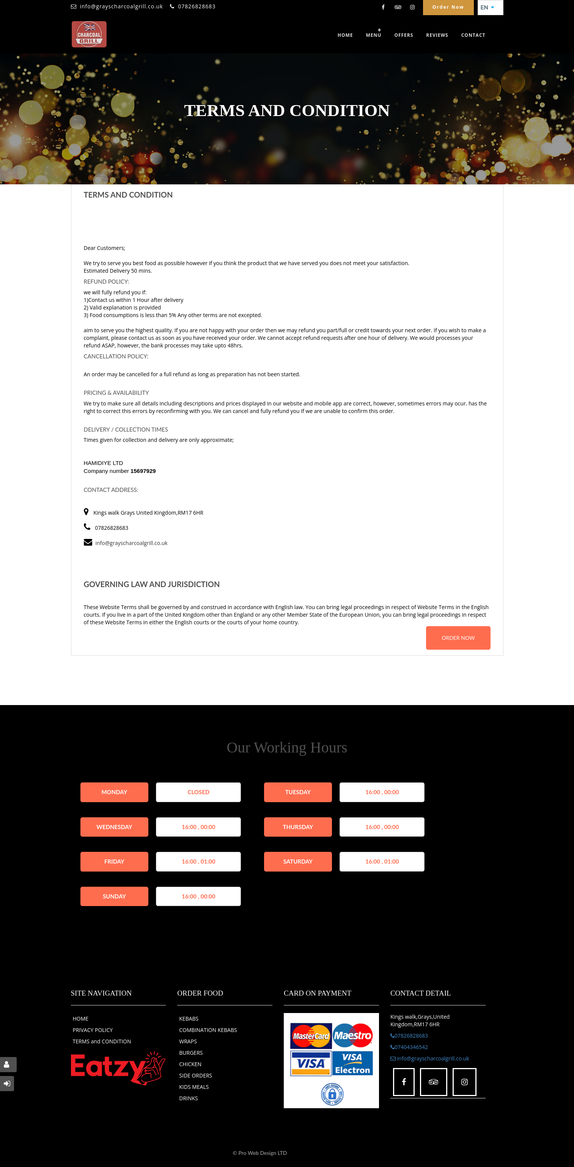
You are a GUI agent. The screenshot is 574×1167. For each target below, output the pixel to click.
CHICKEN (190, 1064)
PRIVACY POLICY (93, 1029)
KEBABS (188, 1018)
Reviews (437, 35)
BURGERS (191, 1052)
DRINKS (188, 1098)
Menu (374, 35)
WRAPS (188, 1041)
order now (458, 638)
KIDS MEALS (194, 1086)
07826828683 (196, 6)
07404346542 (409, 1047)
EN (487, 7)
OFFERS (403, 35)
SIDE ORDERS (195, 1075)
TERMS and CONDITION (102, 1041)
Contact (473, 35)
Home (345, 35)
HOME (81, 1018)
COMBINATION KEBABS (208, 1029)
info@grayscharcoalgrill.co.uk (121, 6)
